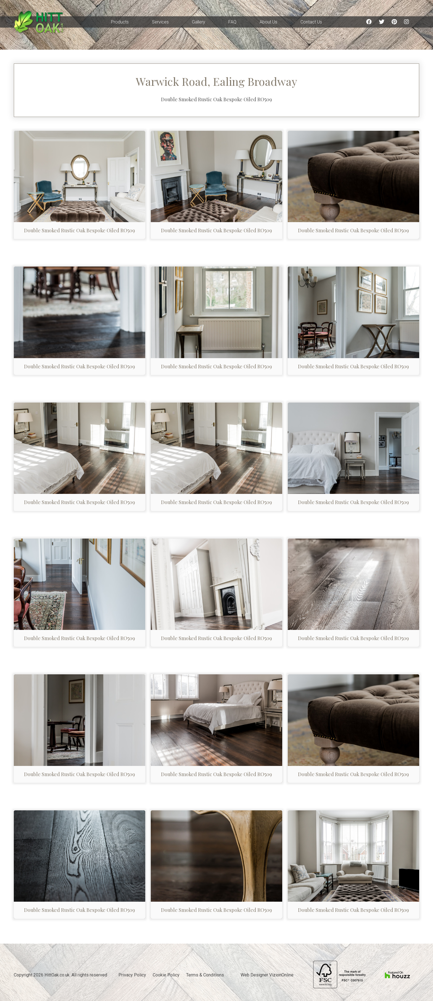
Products (120, 22)
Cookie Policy (166, 975)
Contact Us (311, 22)
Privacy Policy (132, 975)
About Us (268, 22)
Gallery (198, 22)
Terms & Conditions (205, 975)
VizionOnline (281, 975)
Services (160, 22)
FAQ (232, 22)
